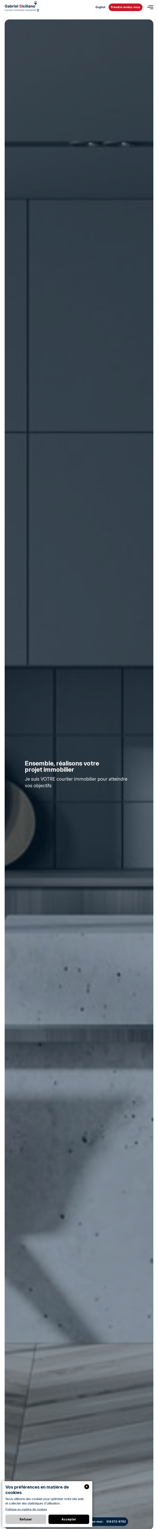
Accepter (68, 1519)
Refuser (26, 1519)
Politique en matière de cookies (26, 1509)
